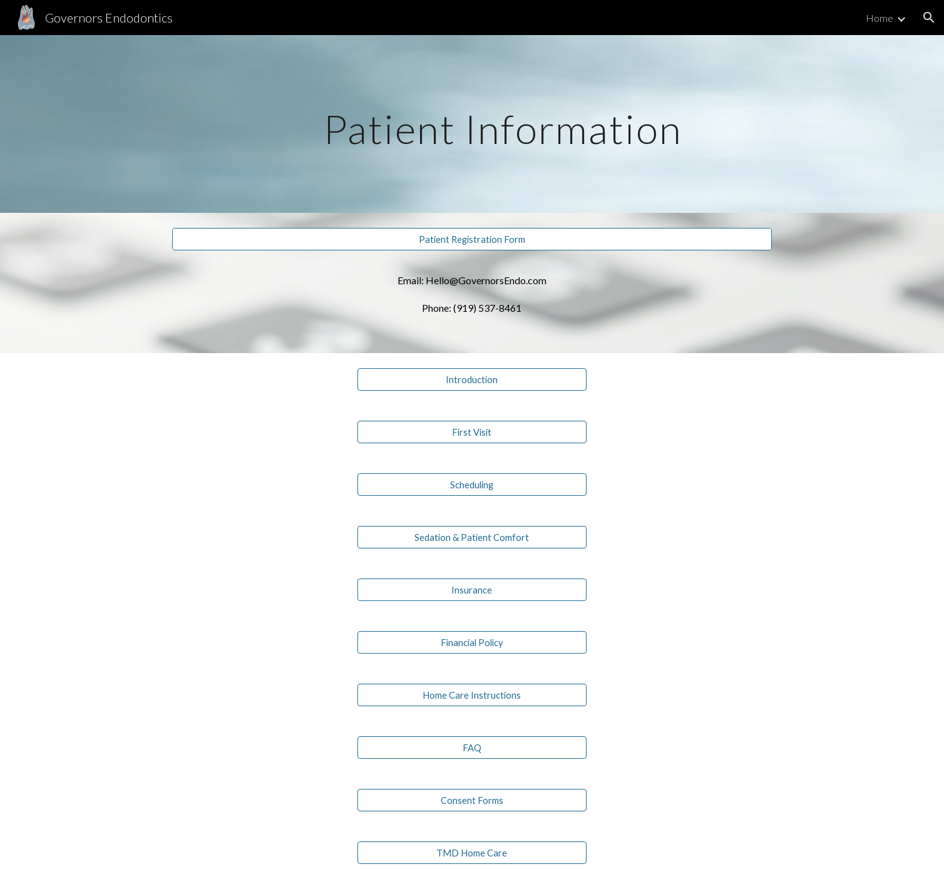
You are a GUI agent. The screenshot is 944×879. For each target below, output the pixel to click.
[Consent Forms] (471, 800)
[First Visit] (471, 432)
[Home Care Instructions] (471, 695)
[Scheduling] (471, 484)
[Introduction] (471, 379)
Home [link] (879, 18)
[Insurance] (471, 589)
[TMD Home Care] (471, 852)
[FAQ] (471, 747)
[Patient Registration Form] (472, 239)
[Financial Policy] (471, 642)
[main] (502, 123)
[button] (929, 18)
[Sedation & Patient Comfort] (471, 537)
